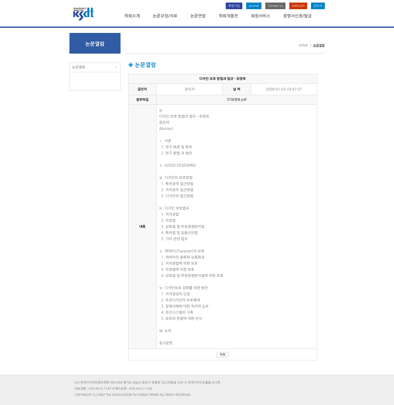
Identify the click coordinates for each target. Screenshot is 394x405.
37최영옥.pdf (237, 99)
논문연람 (198, 16)
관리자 (318, 5)
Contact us (275, 5)
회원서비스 (260, 16)
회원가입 (234, 5)
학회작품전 (228, 16)
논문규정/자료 (165, 16)
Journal (254, 5)
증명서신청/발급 (297, 16)
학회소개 (132, 16)
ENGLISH (298, 5)
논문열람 (78, 67)
